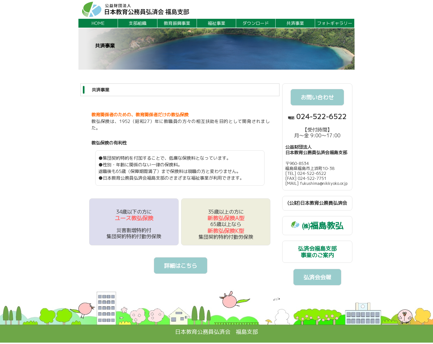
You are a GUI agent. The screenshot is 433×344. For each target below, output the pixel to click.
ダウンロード (255, 23)
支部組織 (137, 23)
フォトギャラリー (334, 23)
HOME (98, 23)
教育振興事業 (177, 23)
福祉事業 (216, 23)
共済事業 (295, 23)
